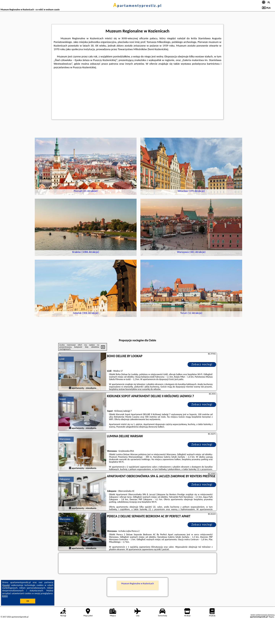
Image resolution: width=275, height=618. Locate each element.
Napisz (271, 617)
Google (6, 585)
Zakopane (64, 479)
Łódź (61, 359)
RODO (5, 596)
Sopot (62, 399)
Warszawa (64, 439)
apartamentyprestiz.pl (137, 5)
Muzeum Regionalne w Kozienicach (137, 583)
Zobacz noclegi (202, 364)
